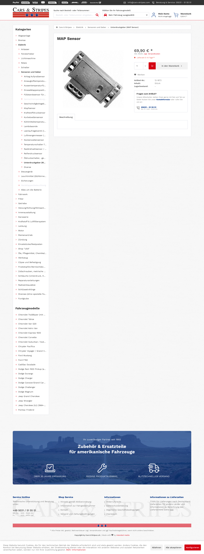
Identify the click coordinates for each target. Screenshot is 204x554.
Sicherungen (27, 181)
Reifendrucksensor (33, 153)
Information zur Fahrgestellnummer (77, 506)
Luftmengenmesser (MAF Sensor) (35, 135)
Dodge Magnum (25, 392)
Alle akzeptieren (173, 547)
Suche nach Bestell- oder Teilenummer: (72, 10)
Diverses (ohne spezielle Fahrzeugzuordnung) (32, 294)
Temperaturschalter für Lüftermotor (35, 144)
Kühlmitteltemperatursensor (35, 122)
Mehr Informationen (76, 550)
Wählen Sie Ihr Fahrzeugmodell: (116, 10)
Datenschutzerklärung (117, 506)
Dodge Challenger (26, 387)
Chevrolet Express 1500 (29, 333)
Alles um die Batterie (31, 190)
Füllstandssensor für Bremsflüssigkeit (35, 94)
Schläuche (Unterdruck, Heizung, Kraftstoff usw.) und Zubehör (32, 276)
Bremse (22, 40)
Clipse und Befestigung (29, 262)
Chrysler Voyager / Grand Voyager (32, 351)
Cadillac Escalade (26, 364)
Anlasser (25, 49)
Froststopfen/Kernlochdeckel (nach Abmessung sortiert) (32, 267)
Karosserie (23, 217)
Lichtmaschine (28, 58)
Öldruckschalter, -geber (35, 158)
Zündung (22, 239)
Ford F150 (23, 360)
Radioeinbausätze (26, 285)
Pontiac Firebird (26, 410)
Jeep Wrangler (25, 401)
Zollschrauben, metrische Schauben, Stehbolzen (32, 271)
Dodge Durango (25, 373)
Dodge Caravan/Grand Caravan (32, 383)
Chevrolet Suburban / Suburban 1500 (32, 342)
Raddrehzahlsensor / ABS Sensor (35, 149)
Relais (24, 63)
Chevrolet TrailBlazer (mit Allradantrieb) (32, 315)
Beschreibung (66, 117)
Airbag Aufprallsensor (34, 76)
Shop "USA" (23, 249)
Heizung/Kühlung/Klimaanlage (32, 208)
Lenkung (22, 226)
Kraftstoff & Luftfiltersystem (32, 221)
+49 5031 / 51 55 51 (24, 510)
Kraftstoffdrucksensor (34, 113)
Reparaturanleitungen (29, 280)
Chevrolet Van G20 (27, 324)
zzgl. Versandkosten (152, 54)
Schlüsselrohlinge (26, 289)
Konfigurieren (192, 547)
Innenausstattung (26, 212)
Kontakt (64, 510)
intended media (122, 535)
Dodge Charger (25, 378)
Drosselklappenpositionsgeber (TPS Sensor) (35, 90)
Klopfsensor (29, 108)
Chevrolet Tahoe (26, 319)
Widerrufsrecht (113, 502)
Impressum (111, 514)
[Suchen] (97, 15)
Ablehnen (156, 547)
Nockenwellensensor (34, 140)
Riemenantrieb (25, 235)
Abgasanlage (24, 36)
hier (171, 510)
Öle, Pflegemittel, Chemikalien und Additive (32, 253)
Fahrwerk (22, 194)
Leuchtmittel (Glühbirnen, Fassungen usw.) (33, 176)
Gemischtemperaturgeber (35, 99)
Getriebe (22, 203)
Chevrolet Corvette (27, 337)
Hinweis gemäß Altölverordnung (75, 502)
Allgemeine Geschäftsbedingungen (123, 510)
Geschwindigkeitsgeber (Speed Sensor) (35, 104)
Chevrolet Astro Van (28, 328)
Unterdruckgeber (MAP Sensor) (35, 162)
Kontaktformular (163, 100)
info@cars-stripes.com (137, 2)
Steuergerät (27, 172)
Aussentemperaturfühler (35, 85)
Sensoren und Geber (31, 72)
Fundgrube (23, 298)
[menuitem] (161, 15)
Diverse (27, 167)
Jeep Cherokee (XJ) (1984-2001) (32, 405)
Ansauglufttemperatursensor (35, 81)
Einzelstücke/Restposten (30, 244)
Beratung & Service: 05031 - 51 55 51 (171, 2)
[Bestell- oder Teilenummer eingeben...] (77, 15)
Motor (21, 230)
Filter (21, 199)
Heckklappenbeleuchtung (33, 185)
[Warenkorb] (182, 15)
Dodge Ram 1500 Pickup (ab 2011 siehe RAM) (32, 369)
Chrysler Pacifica (26, 346)
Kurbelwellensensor (33, 117)
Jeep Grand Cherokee (29, 396)
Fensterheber (27, 54)
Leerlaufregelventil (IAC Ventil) (35, 131)
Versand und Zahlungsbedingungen (77, 514)
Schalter (25, 67)
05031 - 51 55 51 (148, 107)
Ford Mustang (25, 355)
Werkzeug (23, 258)
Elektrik (22, 45)
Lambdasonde (31, 126)
